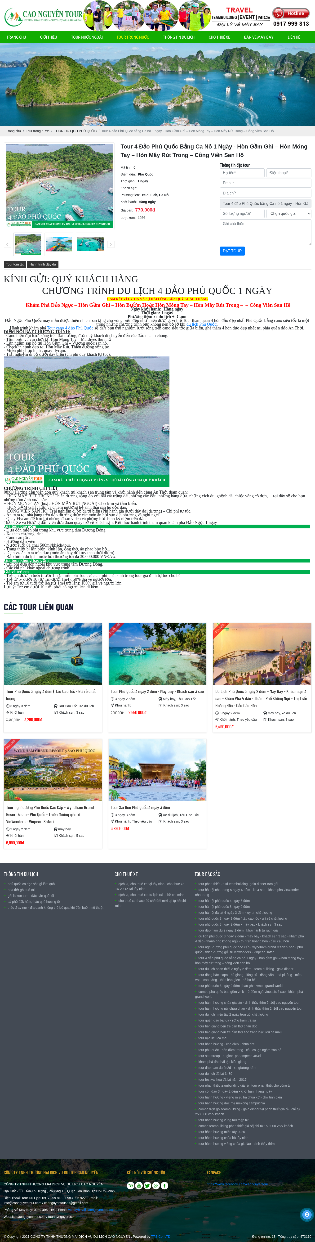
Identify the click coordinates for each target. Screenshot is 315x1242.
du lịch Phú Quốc (201, 324)
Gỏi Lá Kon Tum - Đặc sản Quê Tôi (31, 896)
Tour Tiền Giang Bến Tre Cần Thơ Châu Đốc (228, 1026)
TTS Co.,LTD (160, 1236)
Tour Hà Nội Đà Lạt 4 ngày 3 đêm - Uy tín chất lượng (235, 912)
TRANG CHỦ (16, 37)
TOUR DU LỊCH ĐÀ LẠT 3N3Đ (215, 1074)
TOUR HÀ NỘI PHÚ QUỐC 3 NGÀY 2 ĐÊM (224, 907)
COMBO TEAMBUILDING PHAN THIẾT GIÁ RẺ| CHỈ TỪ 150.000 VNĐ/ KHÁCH (246, 1126)
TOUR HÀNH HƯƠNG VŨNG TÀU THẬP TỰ (223, 1120)
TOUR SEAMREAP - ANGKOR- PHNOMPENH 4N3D (230, 1056)
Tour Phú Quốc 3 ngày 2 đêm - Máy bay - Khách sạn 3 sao (157, 691)
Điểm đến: (128, 174)
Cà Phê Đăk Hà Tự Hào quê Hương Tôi (34, 902)
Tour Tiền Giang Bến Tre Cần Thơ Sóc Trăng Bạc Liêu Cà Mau (240, 1032)
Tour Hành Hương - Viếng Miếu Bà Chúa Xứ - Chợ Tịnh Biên (240, 1097)
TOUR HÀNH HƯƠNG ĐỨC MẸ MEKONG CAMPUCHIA (232, 1103)
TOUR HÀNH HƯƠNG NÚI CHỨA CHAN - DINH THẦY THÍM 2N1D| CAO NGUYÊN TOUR (251, 1008)
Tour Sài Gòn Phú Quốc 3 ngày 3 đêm (140, 807)
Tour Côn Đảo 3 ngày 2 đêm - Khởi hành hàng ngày (235, 1091)
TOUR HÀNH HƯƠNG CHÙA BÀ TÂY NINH (223, 1138)
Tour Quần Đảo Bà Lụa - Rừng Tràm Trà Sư (227, 1020)
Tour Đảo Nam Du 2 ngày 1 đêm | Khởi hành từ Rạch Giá (238, 930)
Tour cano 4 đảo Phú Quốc (70, 328)
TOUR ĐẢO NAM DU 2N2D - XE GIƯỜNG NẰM (227, 1068)
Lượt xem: (128, 218)
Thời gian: (128, 181)
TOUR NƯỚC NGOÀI (87, 37)
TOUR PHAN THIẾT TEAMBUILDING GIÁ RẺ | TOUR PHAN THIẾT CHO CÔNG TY (245, 1085)
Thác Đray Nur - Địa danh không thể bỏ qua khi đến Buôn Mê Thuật (55, 907)
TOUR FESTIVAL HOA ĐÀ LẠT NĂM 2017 (223, 1079)
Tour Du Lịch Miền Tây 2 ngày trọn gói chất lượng (233, 1014)
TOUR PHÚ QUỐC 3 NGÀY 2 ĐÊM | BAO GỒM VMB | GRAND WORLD (241, 986)
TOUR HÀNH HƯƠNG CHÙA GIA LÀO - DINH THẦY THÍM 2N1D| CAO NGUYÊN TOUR (249, 1002)
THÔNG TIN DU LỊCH (179, 37)
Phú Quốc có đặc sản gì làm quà (31, 884)
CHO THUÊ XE (219, 37)
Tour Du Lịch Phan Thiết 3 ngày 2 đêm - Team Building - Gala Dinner (246, 969)
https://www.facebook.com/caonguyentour (237, 1184)
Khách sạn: (129, 188)
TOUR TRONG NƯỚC (133, 37)
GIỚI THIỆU (48, 37)
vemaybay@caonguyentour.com (91, 1210)
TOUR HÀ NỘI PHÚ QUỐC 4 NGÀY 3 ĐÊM (224, 901)
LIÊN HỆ (294, 37)
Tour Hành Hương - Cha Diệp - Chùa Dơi (227, 1044)
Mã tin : (126, 167)
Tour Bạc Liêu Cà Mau (213, 1038)
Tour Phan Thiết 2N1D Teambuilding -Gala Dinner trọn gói (238, 884)
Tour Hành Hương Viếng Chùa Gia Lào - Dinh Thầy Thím (237, 1144)
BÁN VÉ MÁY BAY (259, 37)
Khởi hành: (129, 202)
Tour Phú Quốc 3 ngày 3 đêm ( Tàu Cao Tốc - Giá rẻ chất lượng (243, 918)
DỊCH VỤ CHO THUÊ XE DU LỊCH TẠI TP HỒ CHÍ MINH (152, 895)
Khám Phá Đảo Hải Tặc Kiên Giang (222, 1062)
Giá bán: (127, 210)
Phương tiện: (130, 195)
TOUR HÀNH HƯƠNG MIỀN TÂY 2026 (222, 1132)
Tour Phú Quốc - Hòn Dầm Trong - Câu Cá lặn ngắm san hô (240, 1050)
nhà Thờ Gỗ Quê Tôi (21, 890)
